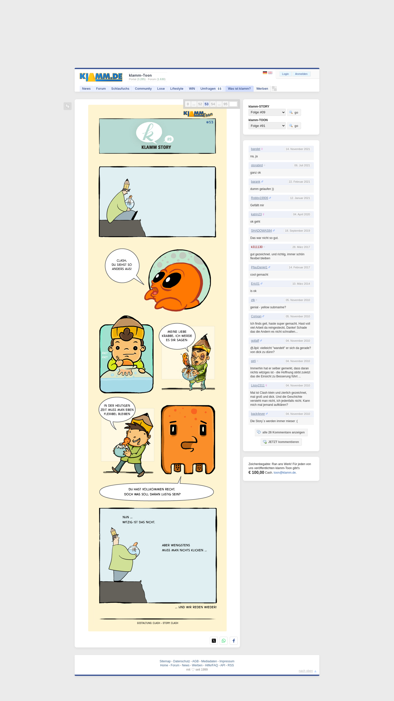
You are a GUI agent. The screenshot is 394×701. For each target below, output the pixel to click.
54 (213, 104)
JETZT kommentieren (281, 442)
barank (255, 181)
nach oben (306, 671)
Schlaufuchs (120, 88)
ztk (253, 300)
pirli (253, 361)
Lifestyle (176, 88)
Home (164, 665)
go (293, 112)
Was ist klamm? (239, 88)
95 (225, 104)
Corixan (256, 316)
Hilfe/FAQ (211, 665)
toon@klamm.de (285, 472)
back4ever (258, 414)
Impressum (226, 661)
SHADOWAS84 (261, 230)
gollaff (255, 340)
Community (143, 88)
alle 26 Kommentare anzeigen (281, 432)
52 (200, 104)
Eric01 (255, 283)
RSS (231, 665)
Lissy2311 (258, 385)
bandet (255, 149)
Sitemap (165, 661)
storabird (257, 165)
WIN (192, 88)
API (222, 665)
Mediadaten (209, 661)
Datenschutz (181, 661)
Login (285, 73)
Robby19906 (259, 198)
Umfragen (211, 88)
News (86, 88)
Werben (262, 88)
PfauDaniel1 (259, 267)
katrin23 (256, 214)
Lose (161, 88)
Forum (101, 88)
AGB (195, 661)
